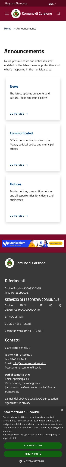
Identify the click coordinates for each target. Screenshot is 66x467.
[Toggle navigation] (7, 13)
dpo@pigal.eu (21, 379)
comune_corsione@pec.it (25, 367)
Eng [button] (53, 3)
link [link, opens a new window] (14, 438)
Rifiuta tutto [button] (33, 453)
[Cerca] (58, 13)
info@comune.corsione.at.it (29, 363)
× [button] (62, 410)
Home (7, 28)
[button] (33, 461)
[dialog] (33, 436)
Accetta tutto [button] (33, 445)
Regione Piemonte (16, 3)
